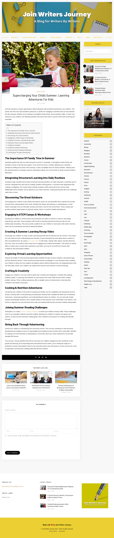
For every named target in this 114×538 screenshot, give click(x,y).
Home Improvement (90, 208)
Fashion (86, 176)
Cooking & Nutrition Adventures (18, 147)
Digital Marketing (29, 37)
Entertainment (88, 173)
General (86, 198)
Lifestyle (68, 37)
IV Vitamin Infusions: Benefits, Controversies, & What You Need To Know (102, 79)
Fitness (86, 182)
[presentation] (20, 442)
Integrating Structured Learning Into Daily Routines (24, 133)
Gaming (86, 192)
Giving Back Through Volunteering (19, 152)
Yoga (85, 287)
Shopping (87, 252)
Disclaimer (62, 531)
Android (86, 141)
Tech (79, 37)
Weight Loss (88, 284)
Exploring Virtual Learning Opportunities (20, 143)
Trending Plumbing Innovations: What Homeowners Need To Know (103, 90)
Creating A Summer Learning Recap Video (21, 140)
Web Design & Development (93, 281)
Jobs (85, 214)
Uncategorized (88, 278)
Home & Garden (55, 37)
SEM (85, 246)
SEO (85, 249)
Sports (86, 265)
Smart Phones (88, 255)
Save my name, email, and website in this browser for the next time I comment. (32, 435)
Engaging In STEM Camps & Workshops (21, 138)
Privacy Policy (53, 531)
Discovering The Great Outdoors (18, 135)
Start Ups (87, 268)
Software (87, 262)
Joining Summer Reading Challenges (19, 150)
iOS (85, 211)
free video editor (33, 241)
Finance (86, 179)
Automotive (87, 144)
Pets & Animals (88, 233)
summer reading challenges (29, 311)
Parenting (87, 230)
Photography (88, 236)
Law (85, 217)
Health (42, 37)
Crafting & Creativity (14, 145)
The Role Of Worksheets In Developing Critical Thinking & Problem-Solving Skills (66, 388)
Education (41, 91)
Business (14, 37)
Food (85, 185)
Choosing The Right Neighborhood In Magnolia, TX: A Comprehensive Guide (103, 68)
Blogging (87, 150)
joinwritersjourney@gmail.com (12, 486)
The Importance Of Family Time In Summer (21, 130)
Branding (87, 153)
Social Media (88, 259)
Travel (87, 37)
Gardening (87, 195)
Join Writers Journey (63, 525)
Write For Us (98, 37)
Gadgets (86, 189)
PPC (85, 239)
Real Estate (87, 243)
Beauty (86, 147)
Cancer (86, 160)
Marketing (87, 224)
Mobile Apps (88, 227)
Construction (88, 163)
